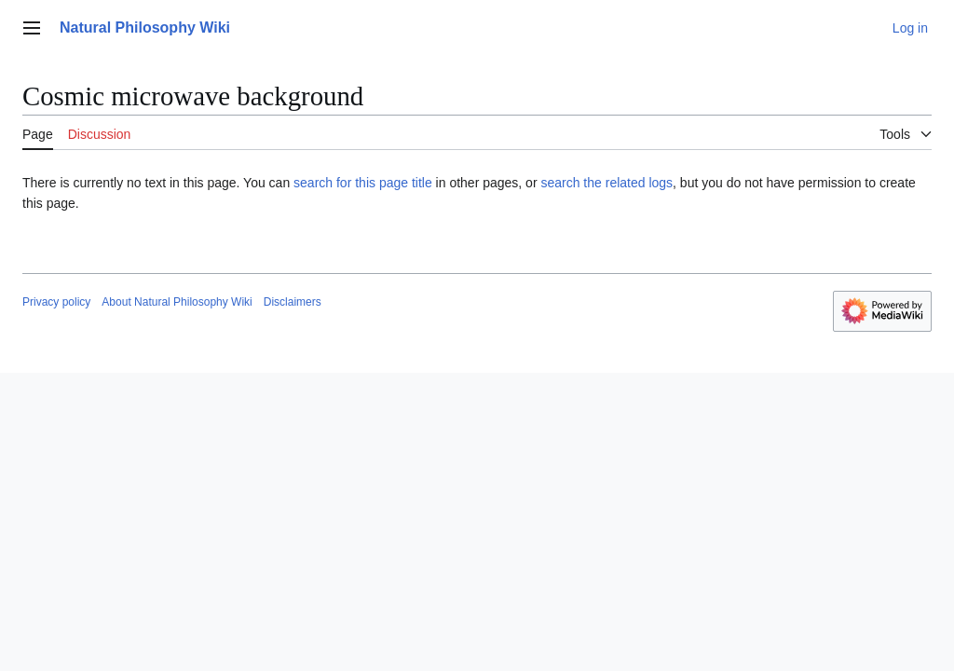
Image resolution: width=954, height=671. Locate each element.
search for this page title (362, 182)
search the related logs (606, 182)
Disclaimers (292, 301)
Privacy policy (56, 301)
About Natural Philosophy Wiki (177, 301)
